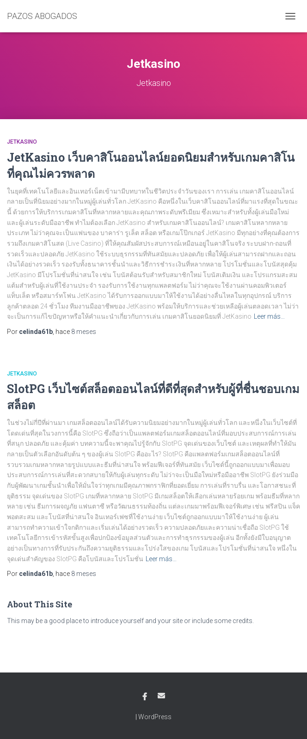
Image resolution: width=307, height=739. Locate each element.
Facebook (145, 697)
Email (161, 695)
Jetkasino (22, 142)
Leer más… (269, 316)
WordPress (155, 717)
